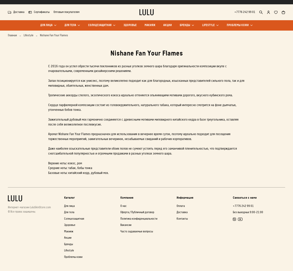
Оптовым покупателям (66, 12)
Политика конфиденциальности (138, 218)
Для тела (72, 27)
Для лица (48, 27)
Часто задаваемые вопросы (136, 231)
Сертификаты (39, 12)
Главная (12, 35)
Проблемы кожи (240, 27)
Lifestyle (210, 27)
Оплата (181, 206)
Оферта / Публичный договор (137, 212)
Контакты (182, 218)
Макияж (150, 27)
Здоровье (130, 27)
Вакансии (125, 225)
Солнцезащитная (102, 27)
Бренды (187, 27)
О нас (123, 206)
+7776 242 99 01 (244, 12)
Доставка (16, 12)
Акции (167, 27)
